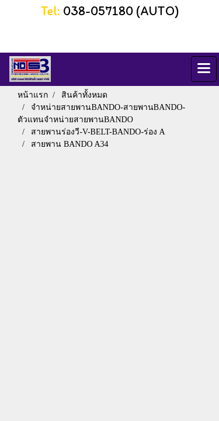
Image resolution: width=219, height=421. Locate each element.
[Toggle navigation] (204, 69)
